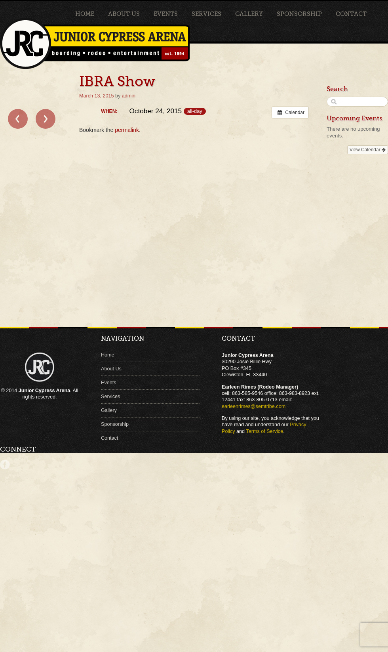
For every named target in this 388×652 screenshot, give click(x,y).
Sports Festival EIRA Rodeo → (45, 119)
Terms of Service (264, 431)
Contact (351, 13)
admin (128, 96)
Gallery (249, 13)
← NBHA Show (18, 119)
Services (206, 13)
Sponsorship (299, 13)
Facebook (5, 464)
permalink (127, 130)
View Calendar (368, 150)
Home (84, 13)
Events (166, 13)
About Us (124, 13)
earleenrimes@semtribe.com (253, 406)
